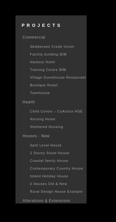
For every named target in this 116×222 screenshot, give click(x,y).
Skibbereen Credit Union (52, 46)
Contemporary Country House (56, 168)
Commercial (34, 37)
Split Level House (46, 145)
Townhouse (40, 93)
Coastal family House (49, 160)
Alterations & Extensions (46, 201)
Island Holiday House (49, 176)
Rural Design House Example (56, 191)
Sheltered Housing (46, 127)
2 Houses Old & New (48, 184)
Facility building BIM (48, 54)
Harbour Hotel (42, 62)
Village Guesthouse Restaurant (58, 77)
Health (29, 102)
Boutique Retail (44, 85)
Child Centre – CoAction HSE (56, 111)
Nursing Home (42, 119)
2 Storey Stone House (50, 153)
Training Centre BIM (48, 70)
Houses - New (36, 136)
